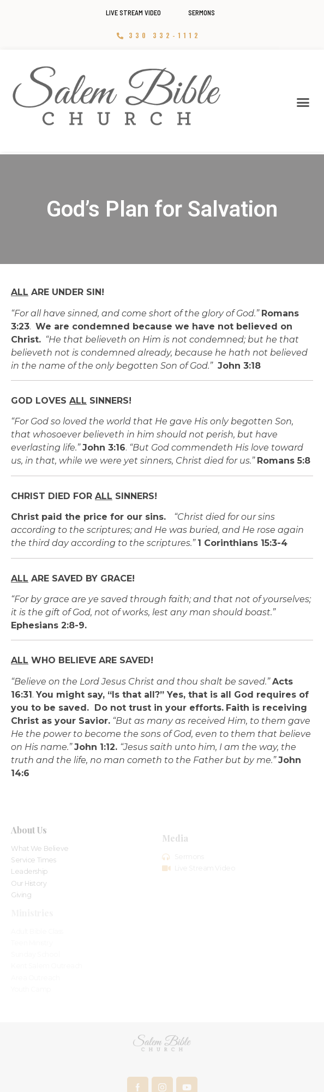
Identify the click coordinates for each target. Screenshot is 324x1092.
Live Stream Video (133, 12)
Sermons (201, 12)
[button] (302, 102)
